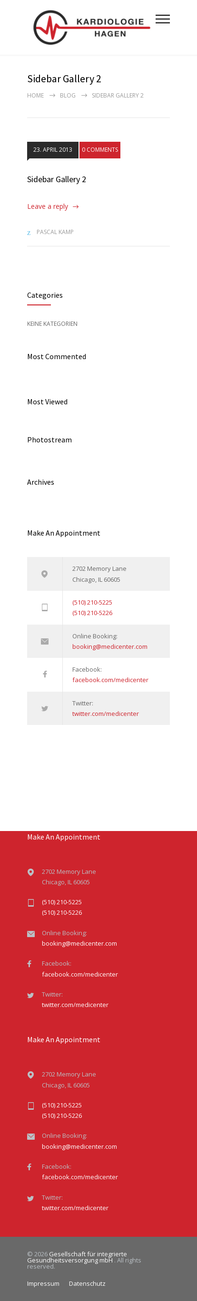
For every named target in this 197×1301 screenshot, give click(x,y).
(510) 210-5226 (92, 612)
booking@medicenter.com (110, 646)
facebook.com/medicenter (110, 679)
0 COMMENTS (100, 150)
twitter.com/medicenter (105, 713)
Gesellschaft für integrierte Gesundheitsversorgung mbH (77, 1257)
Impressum (43, 1283)
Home (35, 95)
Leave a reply (47, 206)
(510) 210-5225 (92, 602)
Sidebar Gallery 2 (56, 179)
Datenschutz (87, 1283)
